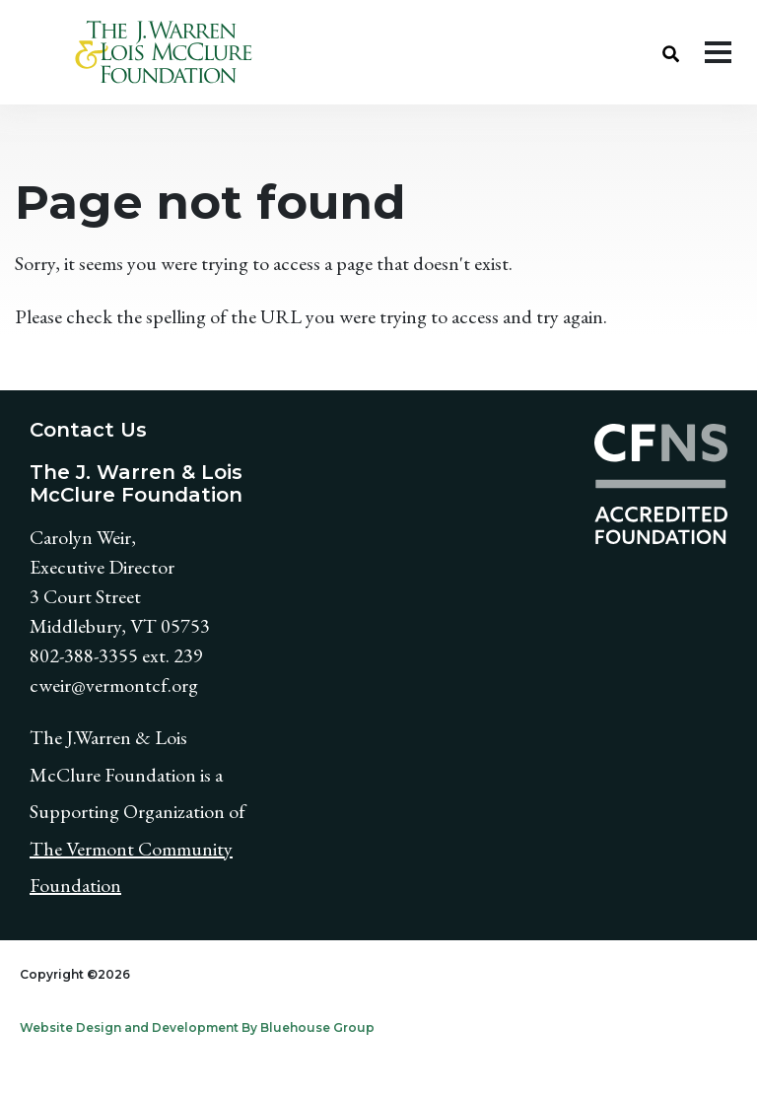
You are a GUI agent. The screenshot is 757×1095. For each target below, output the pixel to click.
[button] (670, 52)
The (48, 848)
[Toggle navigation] (718, 52)
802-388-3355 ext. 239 (116, 655)
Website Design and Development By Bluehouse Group (197, 1027)
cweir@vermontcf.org (114, 685)
